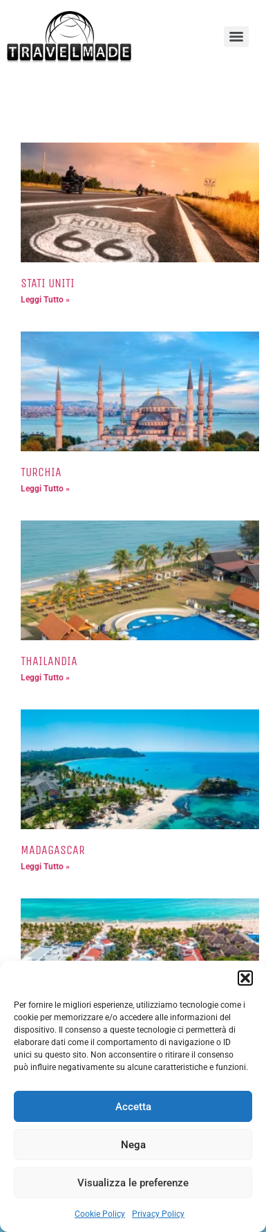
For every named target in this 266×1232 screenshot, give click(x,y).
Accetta (133, 1106)
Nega (133, 1145)
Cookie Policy (100, 1214)
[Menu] (236, 36)
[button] (245, 978)
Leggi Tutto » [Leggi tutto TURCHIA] (45, 488)
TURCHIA (41, 472)
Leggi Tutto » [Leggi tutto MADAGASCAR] (45, 866)
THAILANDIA (49, 661)
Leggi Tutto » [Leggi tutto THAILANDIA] (45, 677)
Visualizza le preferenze (133, 1183)
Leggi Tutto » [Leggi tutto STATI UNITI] (45, 300)
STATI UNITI (48, 283)
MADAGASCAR (53, 850)
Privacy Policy (158, 1214)
